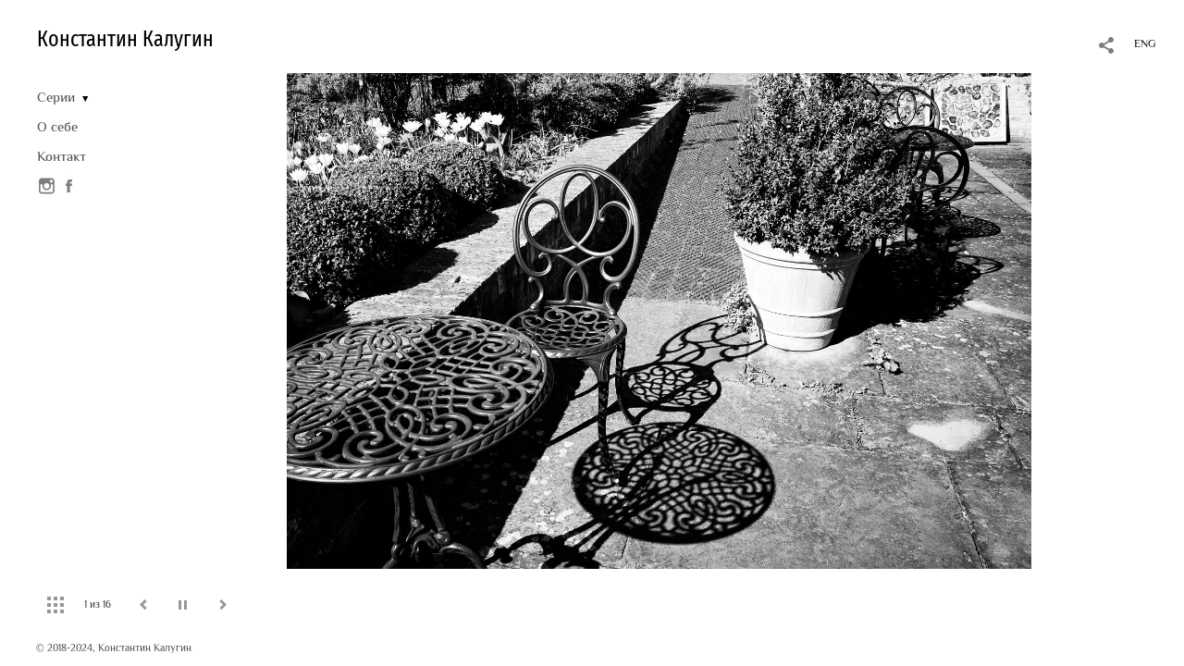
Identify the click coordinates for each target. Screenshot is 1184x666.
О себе (57, 126)
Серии (56, 97)
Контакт (61, 156)
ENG (1145, 43)
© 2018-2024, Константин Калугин (113, 647)
